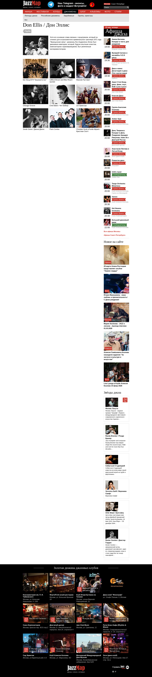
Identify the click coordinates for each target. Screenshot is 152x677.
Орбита (114, 78)
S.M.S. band (116, 172)
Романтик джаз (118, 160)
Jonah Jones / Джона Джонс (35, 119)
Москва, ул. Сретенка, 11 (86, 627)
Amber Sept (116, 119)
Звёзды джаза (112, 392)
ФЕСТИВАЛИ (43, 12)
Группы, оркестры (85, 16)
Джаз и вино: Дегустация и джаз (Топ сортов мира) (119, 71)
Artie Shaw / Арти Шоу (114, 513)
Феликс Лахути (111, 408)
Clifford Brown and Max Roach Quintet (62, 71)
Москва (107, 4)
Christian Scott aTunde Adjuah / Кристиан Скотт (89, 120)
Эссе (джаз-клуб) (118, 156)
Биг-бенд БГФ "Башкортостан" (35, 70)
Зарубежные (69, 16)
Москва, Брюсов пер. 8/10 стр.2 (35, 627)
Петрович (115, 165)
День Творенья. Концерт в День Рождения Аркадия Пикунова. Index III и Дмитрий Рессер (120, 135)
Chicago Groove (35, 96)
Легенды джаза (31, 16)
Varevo (114, 197)
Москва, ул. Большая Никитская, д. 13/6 (31, 600)
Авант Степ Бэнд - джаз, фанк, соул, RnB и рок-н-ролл (119, 84)
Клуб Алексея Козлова (120, 115)
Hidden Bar (116, 177)
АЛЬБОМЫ (95, 12)
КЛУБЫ (56, 12)
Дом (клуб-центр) (118, 145)
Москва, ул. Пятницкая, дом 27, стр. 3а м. (115, 659)
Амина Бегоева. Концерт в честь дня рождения (120, 41)
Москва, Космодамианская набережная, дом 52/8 (86, 661)
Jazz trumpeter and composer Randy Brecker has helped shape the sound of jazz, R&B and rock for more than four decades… (115, 445)
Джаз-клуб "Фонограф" (112, 595)
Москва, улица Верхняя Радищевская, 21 (85, 600)
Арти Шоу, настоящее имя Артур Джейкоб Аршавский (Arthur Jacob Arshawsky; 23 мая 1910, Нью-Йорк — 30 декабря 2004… (115, 519)
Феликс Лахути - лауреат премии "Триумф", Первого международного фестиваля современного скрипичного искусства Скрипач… (115, 415)
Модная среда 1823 (119, 49)
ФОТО (107, 12)
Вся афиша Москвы (112, 231)
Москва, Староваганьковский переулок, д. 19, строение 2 (115, 631)
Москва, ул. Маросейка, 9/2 (60, 658)
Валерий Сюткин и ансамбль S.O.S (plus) (119, 55)
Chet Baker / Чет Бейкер (62, 96)
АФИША (28, 12)
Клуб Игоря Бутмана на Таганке (120, 64)
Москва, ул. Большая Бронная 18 (61, 598)
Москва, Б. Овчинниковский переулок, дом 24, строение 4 (61, 629)
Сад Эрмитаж (28, 655)
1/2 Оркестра (89, 96)
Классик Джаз (117, 96)
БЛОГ (83, 12)
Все (26, 20)
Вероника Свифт (111, 496)
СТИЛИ (118, 12)
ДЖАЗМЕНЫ (70, 12)
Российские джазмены (50, 16)
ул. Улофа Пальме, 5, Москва (114, 597)
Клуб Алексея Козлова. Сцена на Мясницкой (120, 192)
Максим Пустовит (89, 70)
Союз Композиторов (119, 216)
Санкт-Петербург (117, 4)
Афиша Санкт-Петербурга (114, 235)
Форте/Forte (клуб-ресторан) (61, 595)
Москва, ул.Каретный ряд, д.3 (35, 658)
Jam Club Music (117, 92)
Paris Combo (62, 119)
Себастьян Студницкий (115, 466)
